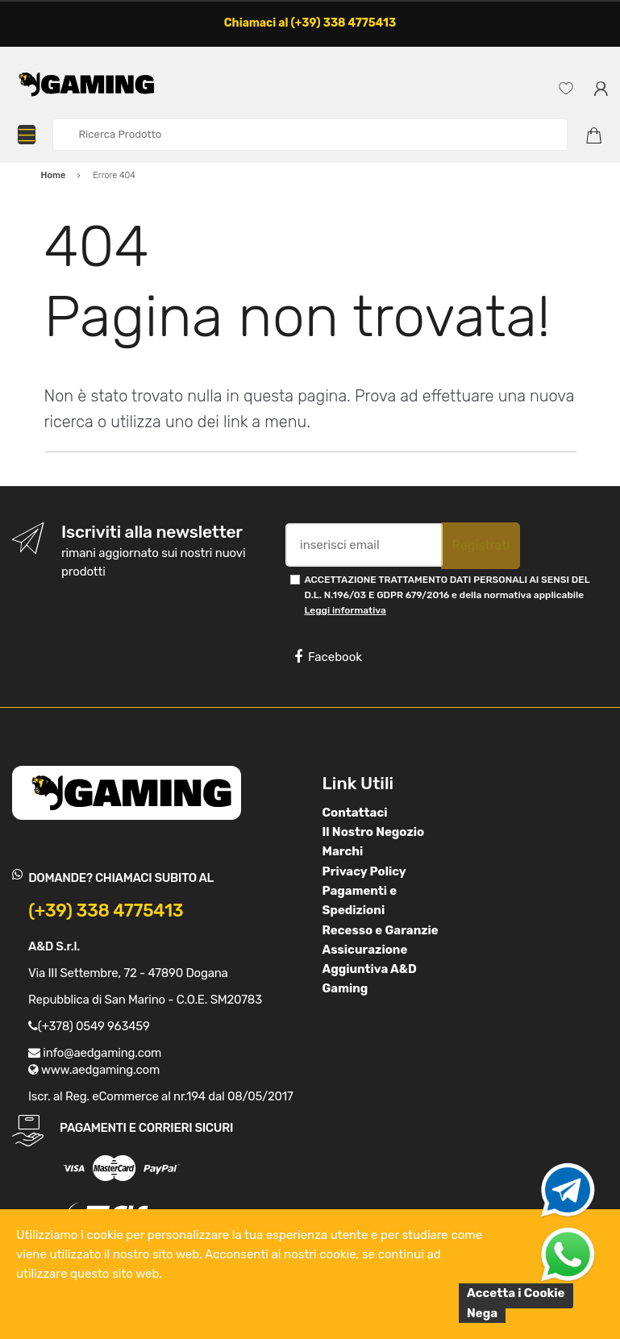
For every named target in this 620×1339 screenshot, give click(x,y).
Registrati (480, 545)
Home (53, 175)
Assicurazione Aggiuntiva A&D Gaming (369, 969)
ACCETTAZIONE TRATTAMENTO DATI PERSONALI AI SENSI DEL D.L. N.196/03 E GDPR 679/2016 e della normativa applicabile (446, 595)
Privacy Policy (364, 871)
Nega (482, 1313)
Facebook (328, 657)
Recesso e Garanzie (380, 930)
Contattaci (355, 812)
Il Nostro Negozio (373, 832)
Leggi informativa (344, 610)
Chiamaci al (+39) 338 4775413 (310, 23)
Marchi (343, 851)
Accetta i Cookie (516, 1293)
